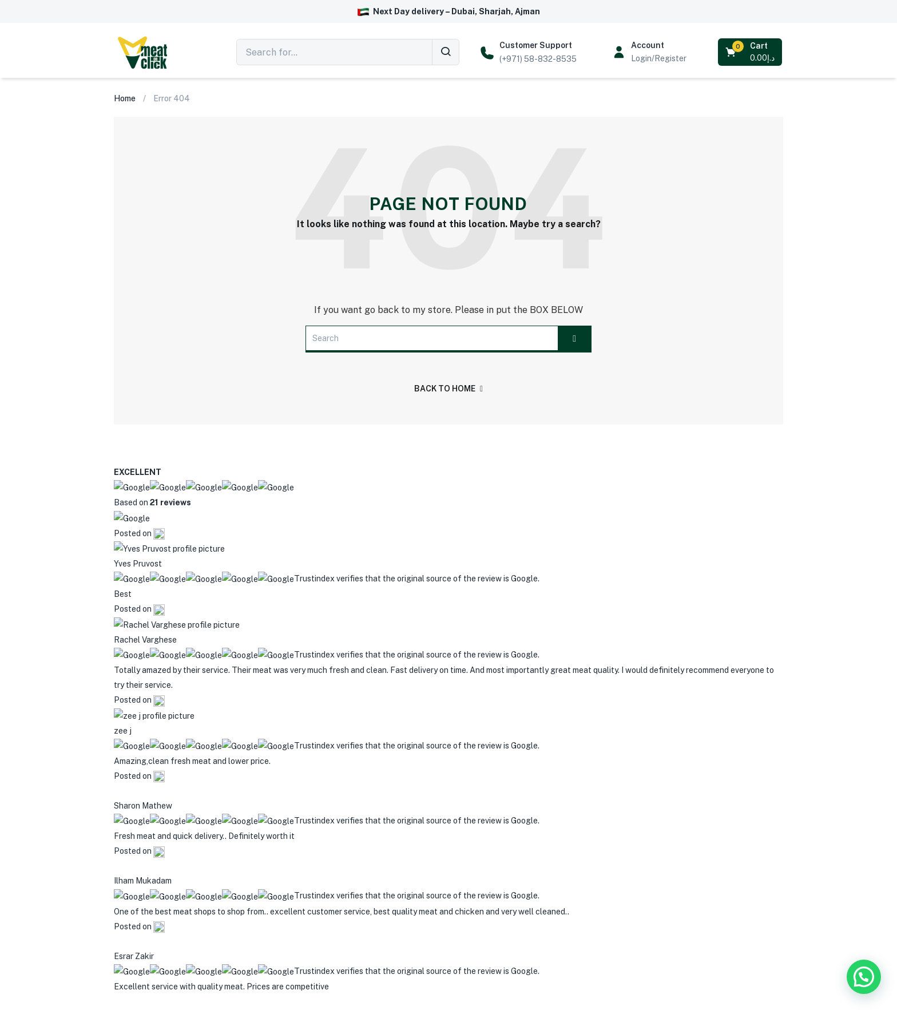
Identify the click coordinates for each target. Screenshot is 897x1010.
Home (125, 98)
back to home (448, 388)
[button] (751, 52)
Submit (607, 926)
